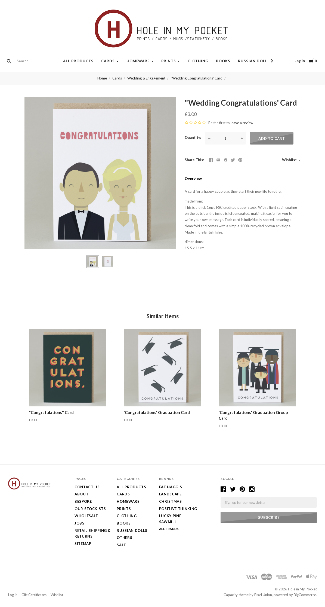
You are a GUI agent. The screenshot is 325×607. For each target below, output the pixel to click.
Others (124, 537)
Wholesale (86, 516)
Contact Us (87, 487)
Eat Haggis (170, 487)
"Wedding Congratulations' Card (196, 78)
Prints (168, 61)
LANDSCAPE (170, 494)
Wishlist (290, 160)
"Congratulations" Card (51, 412)
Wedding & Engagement (146, 78)
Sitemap (83, 543)
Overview (193, 178)
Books (223, 61)
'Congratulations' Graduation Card (157, 412)
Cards (108, 61)
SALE (121, 545)
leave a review (242, 123)
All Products (78, 61)
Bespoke (83, 501)
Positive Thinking (178, 509)
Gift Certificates (34, 595)
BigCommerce (305, 595)
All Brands (169, 529)
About (81, 494)
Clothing (198, 61)
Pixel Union (263, 595)
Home (102, 78)
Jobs (80, 523)
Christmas (170, 501)
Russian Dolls (254, 61)
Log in (300, 61)
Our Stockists (90, 509)
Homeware (138, 61)
